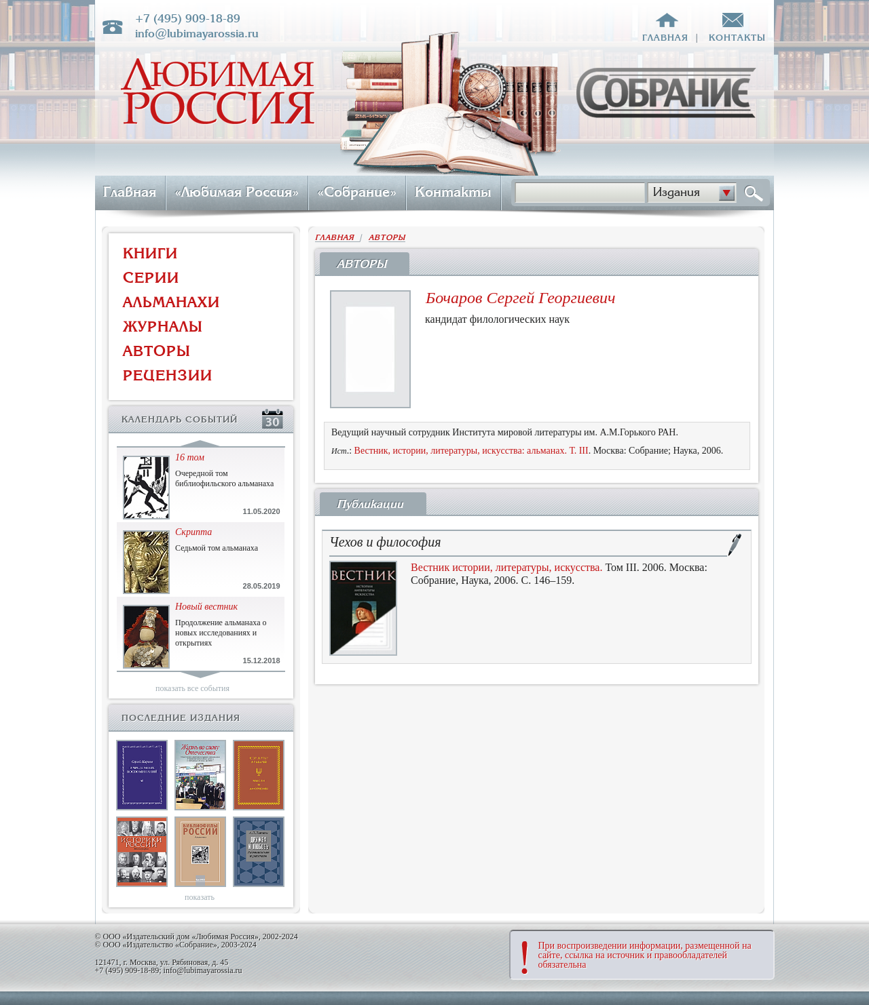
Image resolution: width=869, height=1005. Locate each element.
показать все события (192, 688)
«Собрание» (356, 192)
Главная (129, 192)
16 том (189, 457)
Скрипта (193, 532)
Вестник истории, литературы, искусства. (506, 567)
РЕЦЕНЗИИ (167, 375)
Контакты (453, 192)
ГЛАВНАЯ (337, 237)
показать (200, 897)
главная (665, 38)
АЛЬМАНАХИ (171, 302)
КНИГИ (150, 253)
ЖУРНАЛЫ (163, 326)
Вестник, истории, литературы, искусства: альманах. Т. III (471, 451)
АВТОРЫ (157, 350)
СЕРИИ (151, 277)
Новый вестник (206, 607)
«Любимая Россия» (236, 192)
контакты (737, 38)
